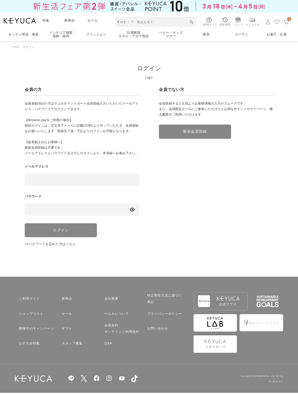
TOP (16, 47)
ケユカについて (116, 314)
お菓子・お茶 (277, 34)
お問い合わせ (157, 329)
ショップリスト (31, 314)
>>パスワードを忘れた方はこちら (50, 245)
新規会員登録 (193, 132)
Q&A (108, 344)
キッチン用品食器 (23, 34)
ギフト (67, 329)
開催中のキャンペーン (36, 329)
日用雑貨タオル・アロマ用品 (133, 34)
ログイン (59, 231)
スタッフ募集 (72, 344)
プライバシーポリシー (164, 314)
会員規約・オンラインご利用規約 (122, 329)
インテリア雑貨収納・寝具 (61, 34)
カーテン (241, 34)
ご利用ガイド (29, 299)
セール (92, 20)
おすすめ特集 (29, 344)
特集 (45, 20)
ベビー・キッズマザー (171, 34)
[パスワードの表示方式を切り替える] (132, 209)
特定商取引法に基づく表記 (164, 300)
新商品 (69, 20)
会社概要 (111, 299)
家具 (206, 34)
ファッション (96, 34)
